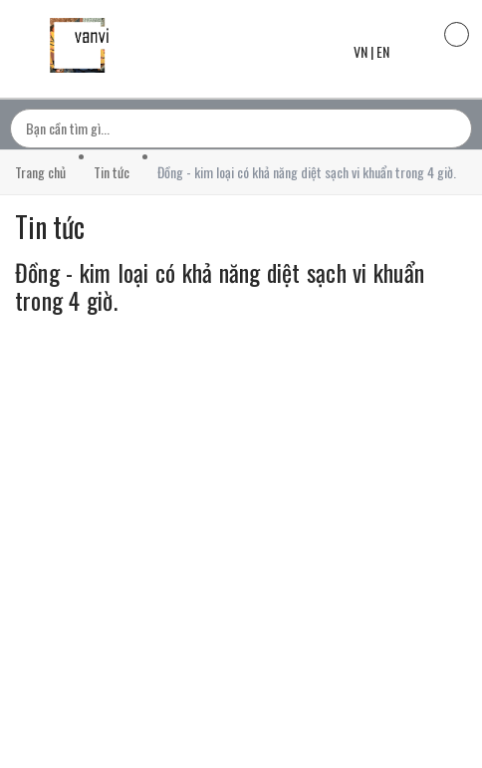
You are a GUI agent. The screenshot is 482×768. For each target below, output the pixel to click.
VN (360, 51)
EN (382, 51)
